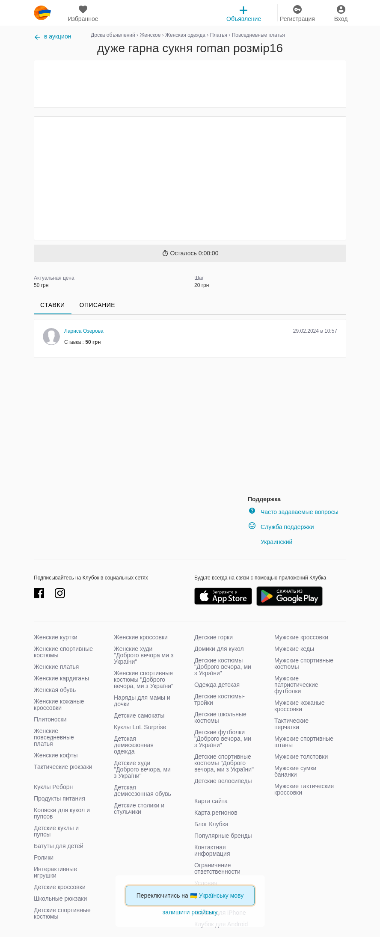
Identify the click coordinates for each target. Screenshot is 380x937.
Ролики (43, 857)
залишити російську (190, 912)
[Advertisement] (190, 84)
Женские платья (56, 666)
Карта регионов (216, 812)
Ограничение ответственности (217, 868)
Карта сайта (211, 801)
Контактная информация (212, 850)
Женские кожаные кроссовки (59, 704)
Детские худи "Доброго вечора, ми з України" (142, 769)
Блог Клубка (211, 824)
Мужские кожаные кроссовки (299, 705)
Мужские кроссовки (301, 637)
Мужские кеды (294, 648)
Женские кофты (56, 755)
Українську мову (221, 895)
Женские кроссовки (141, 637)
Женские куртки (55, 637)
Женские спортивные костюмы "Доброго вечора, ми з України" (143, 679)
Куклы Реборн (53, 786)
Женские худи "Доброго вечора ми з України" (143, 655)
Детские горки (213, 637)
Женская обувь (55, 689)
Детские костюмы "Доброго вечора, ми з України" (222, 667)
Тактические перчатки (291, 723)
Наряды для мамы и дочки (142, 700)
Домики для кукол (219, 648)
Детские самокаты (139, 715)
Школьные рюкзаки (60, 898)
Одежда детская (217, 684)
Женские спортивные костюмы (63, 652)
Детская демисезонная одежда (134, 745)
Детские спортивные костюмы (62, 913)
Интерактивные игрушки (55, 872)
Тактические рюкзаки (63, 766)
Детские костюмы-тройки (219, 699)
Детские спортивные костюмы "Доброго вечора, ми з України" (224, 763)
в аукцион (52, 36)
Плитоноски (50, 719)
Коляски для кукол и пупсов (62, 813)
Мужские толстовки (301, 756)
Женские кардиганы (61, 678)
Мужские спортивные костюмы (303, 663)
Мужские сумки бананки (295, 771)
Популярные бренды (223, 835)
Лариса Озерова (84, 331)
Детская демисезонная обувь (142, 790)
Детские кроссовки (60, 887)
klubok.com (42, 12)
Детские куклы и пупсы (56, 831)
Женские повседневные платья (54, 737)
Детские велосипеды (223, 780)
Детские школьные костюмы (220, 717)
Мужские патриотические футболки (296, 685)
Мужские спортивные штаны (303, 741)
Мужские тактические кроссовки (304, 789)
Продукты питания (59, 798)
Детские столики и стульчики (139, 808)
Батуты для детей (58, 845)
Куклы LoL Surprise (140, 727)
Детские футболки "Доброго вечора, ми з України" (222, 738)
